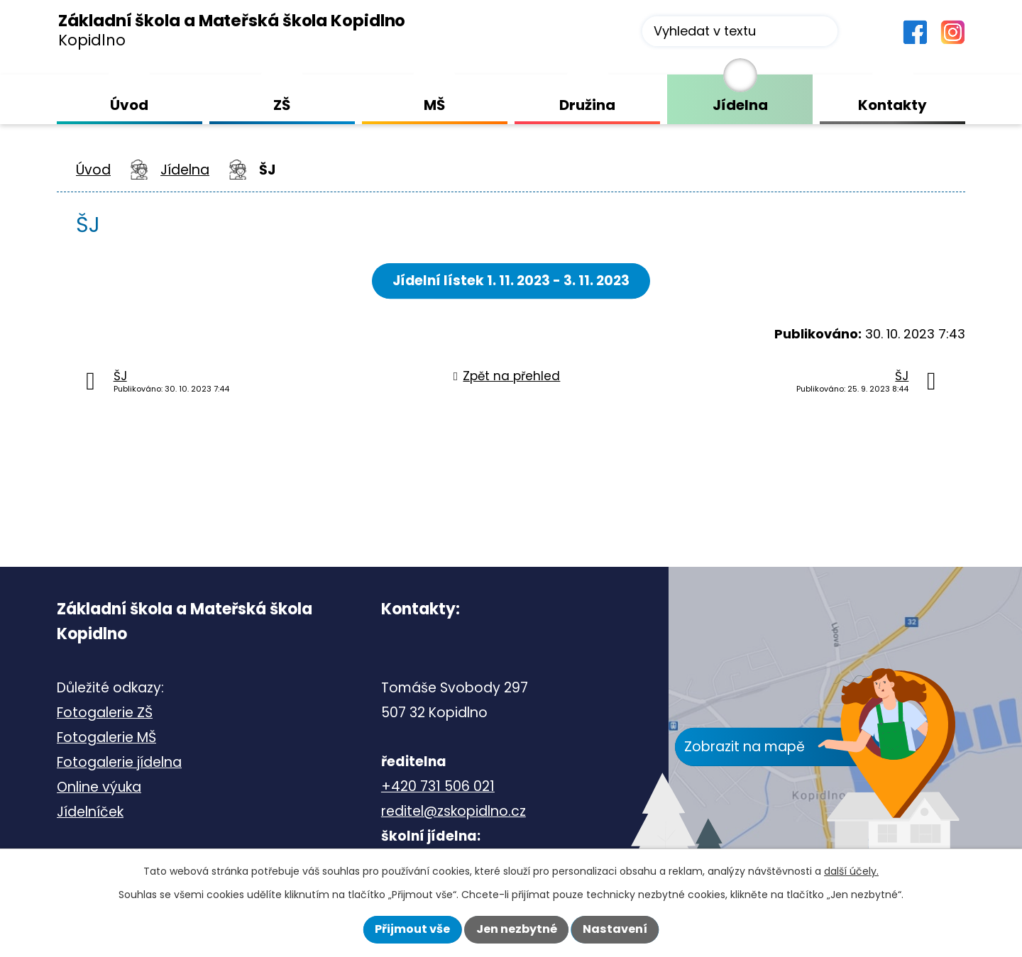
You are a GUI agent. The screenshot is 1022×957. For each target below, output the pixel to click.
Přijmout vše (412, 929)
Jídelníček (90, 812)
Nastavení (615, 929)
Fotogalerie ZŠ (105, 712)
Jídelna (184, 169)
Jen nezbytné (516, 929)
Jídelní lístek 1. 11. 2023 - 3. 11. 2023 (511, 280)
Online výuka (99, 787)
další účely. (851, 871)
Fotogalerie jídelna (119, 762)
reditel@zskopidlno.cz (453, 811)
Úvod (93, 169)
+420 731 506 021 (438, 786)
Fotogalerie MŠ (106, 737)
